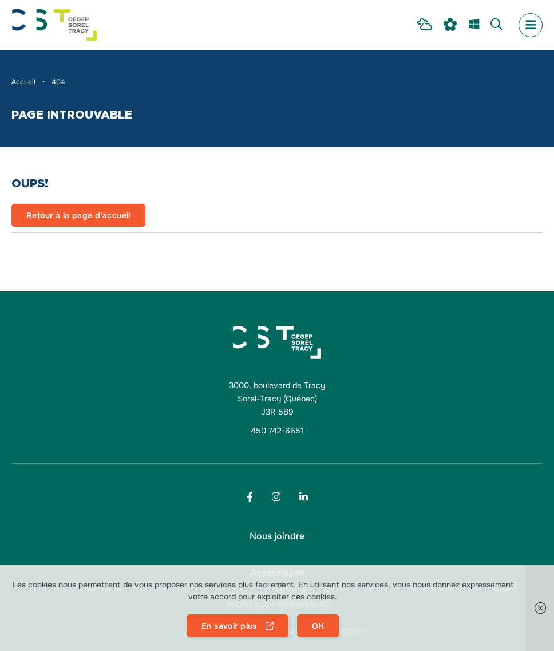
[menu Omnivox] (450, 25)
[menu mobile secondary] (531, 25)
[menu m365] (474, 25)
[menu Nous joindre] (277, 536)
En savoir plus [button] (229, 626)
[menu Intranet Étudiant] (424, 25)
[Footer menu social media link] (250, 497)
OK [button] (318, 626)
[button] (539, 608)
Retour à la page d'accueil (78, 215)
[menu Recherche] (496, 25)
